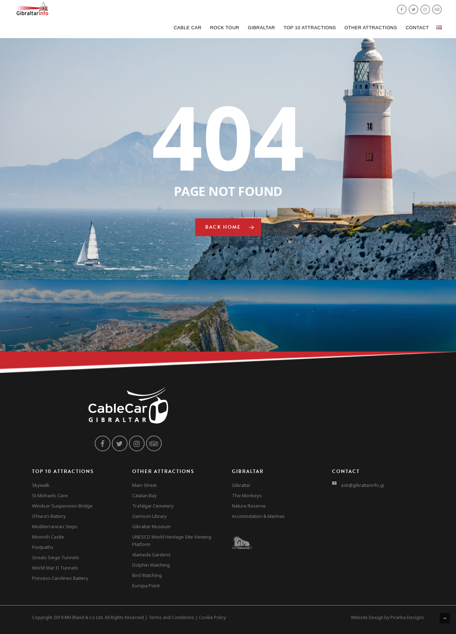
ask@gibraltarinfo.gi (362, 485)
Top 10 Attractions (310, 27)
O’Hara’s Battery (49, 516)
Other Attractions (370, 27)
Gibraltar (261, 27)
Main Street (144, 485)
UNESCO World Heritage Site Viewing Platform (171, 540)
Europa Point (146, 585)
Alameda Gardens (151, 554)
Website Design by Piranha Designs (387, 617)
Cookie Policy (212, 617)
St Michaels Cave (50, 495)
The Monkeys (247, 495)
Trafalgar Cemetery (153, 506)
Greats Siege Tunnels (55, 557)
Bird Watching (147, 575)
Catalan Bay (144, 495)
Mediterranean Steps (55, 526)
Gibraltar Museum (151, 526)
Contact (417, 27)
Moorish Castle (48, 537)
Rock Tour (224, 27)
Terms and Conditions (171, 617)
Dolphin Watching (151, 565)
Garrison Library (149, 516)
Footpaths (42, 547)
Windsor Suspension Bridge (62, 506)
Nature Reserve (249, 506)
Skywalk (41, 485)
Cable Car (187, 27)
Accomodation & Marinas (258, 516)
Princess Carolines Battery (60, 578)
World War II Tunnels (55, 568)
